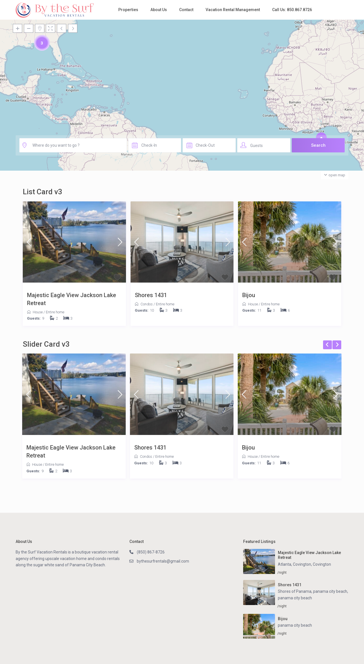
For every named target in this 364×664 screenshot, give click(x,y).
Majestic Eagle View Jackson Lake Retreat (71, 299)
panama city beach (295, 597)
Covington (322, 564)
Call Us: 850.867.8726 (292, 9)
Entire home (55, 312)
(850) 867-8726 (151, 552)
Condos (146, 304)
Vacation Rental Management (233, 9)
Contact (186, 9)
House (38, 312)
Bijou (248, 295)
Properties (128, 9)
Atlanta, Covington (294, 564)
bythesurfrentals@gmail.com (163, 561)
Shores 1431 (151, 295)
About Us (158, 9)
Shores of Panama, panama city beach (313, 591)
